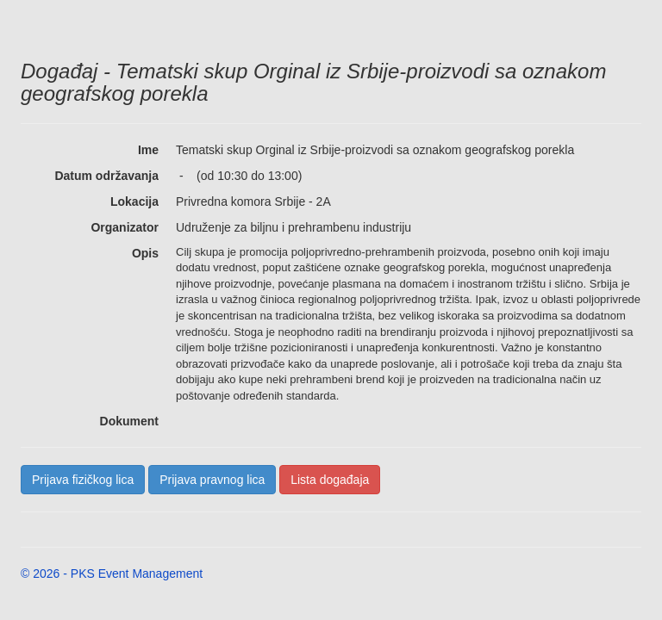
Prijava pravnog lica (212, 480)
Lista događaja (329, 480)
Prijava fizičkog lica (83, 480)
